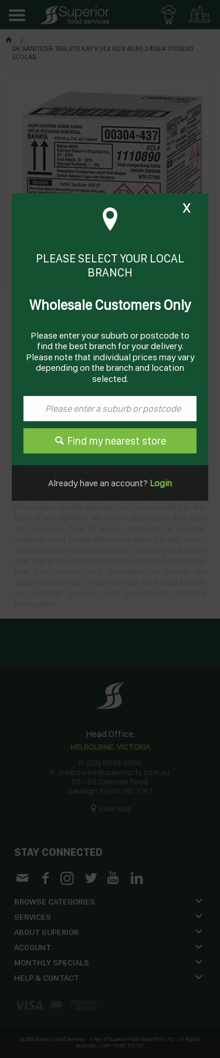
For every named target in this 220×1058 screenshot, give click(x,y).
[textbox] (110, 408)
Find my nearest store (116, 441)
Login (160, 483)
